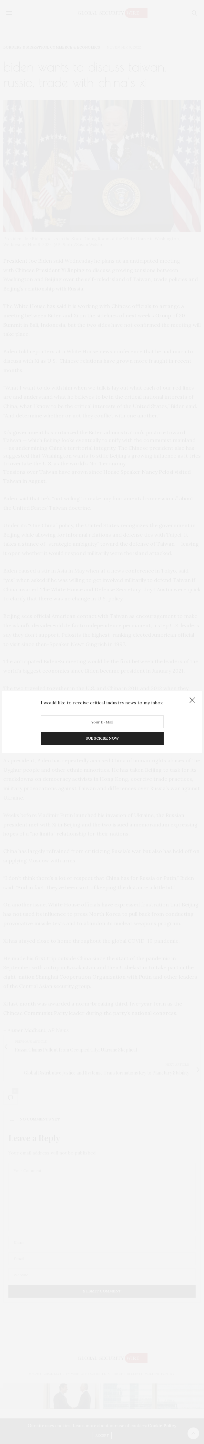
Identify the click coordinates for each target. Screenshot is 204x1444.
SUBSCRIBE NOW (102, 738)
